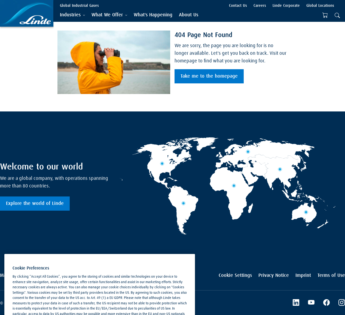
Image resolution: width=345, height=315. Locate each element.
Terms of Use (331, 275)
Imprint (303, 275)
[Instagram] (341, 303)
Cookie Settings (235, 275)
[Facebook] (326, 303)
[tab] (72, 15)
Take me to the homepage (209, 76)
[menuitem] (153, 15)
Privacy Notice (273, 275)
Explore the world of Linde (35, 203)
